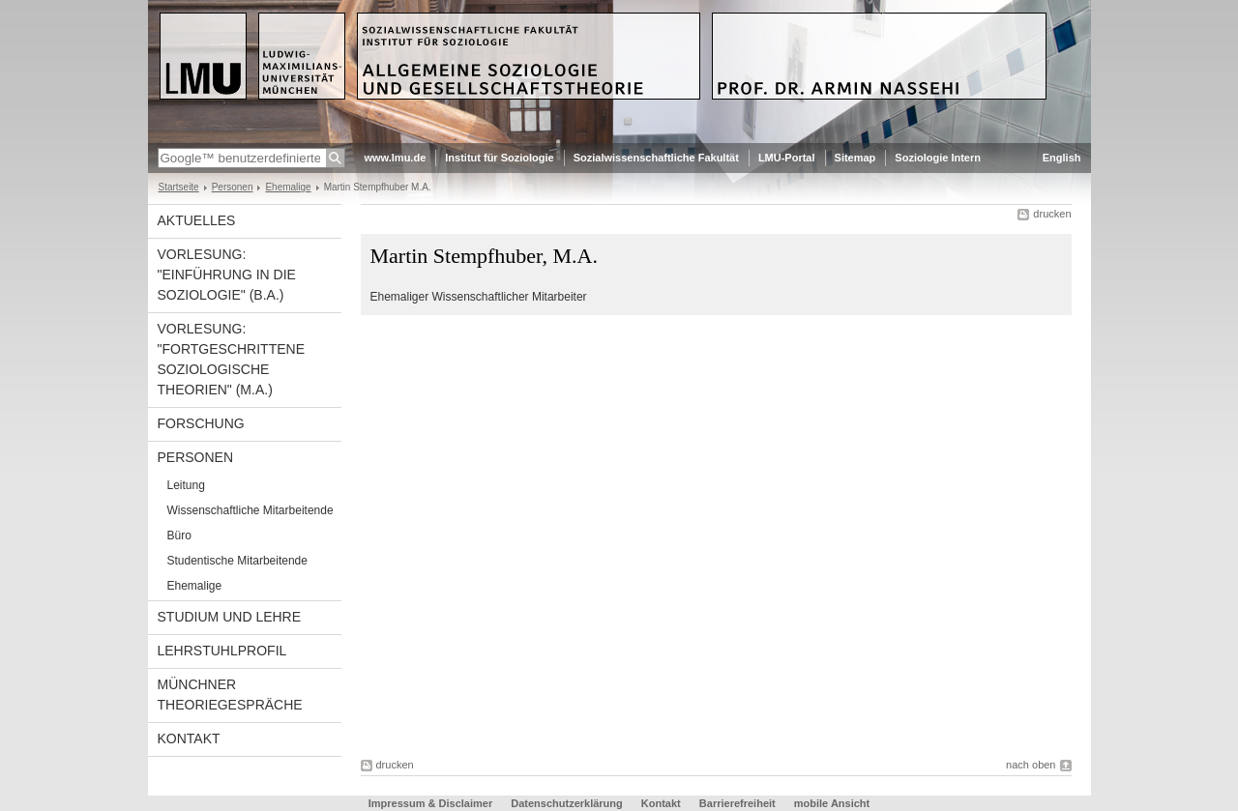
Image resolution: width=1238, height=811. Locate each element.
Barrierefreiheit (739, 803)
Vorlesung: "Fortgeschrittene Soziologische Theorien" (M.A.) (232, 359)
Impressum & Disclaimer (430, 803)
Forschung (201, 423)
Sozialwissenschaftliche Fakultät (656, 157)
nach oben (1030, 764)
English (1062, 157)
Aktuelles (197, 220)
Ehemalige (287, 187)
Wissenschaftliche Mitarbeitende (250, 510)
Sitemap (855, 157)
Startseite (179, 187)
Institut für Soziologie (499, 157)
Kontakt (189, 738)
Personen (232, 187)
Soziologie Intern (938, 157)
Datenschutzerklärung (567, 803)
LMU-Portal (786, 157)
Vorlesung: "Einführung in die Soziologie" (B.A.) (227, 274)
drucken (1052, 213)
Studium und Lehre (230, 616)
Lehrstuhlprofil (222, 650)
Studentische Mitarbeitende (237, 560)
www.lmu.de (396, 157)
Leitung (186, 485)
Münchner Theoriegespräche (230, 694)
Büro (179, 535)
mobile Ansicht (832, 803)
